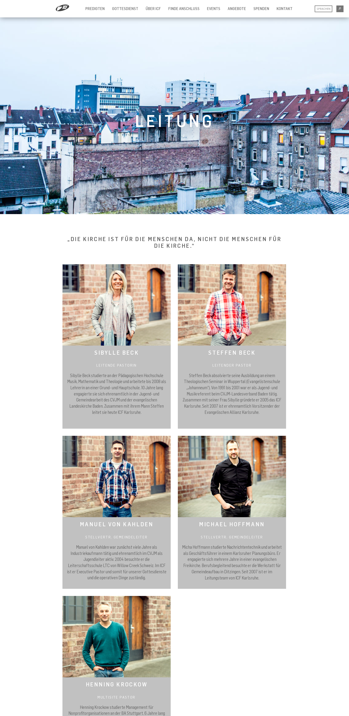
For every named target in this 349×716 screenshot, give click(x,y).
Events (213, 8)
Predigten (95, 8)
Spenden (261, 8)
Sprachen (323, 9)
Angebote (237, 8)
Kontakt (285, 8)
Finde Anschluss (184, 8)
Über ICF (153, 8)
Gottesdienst (125, 8)
